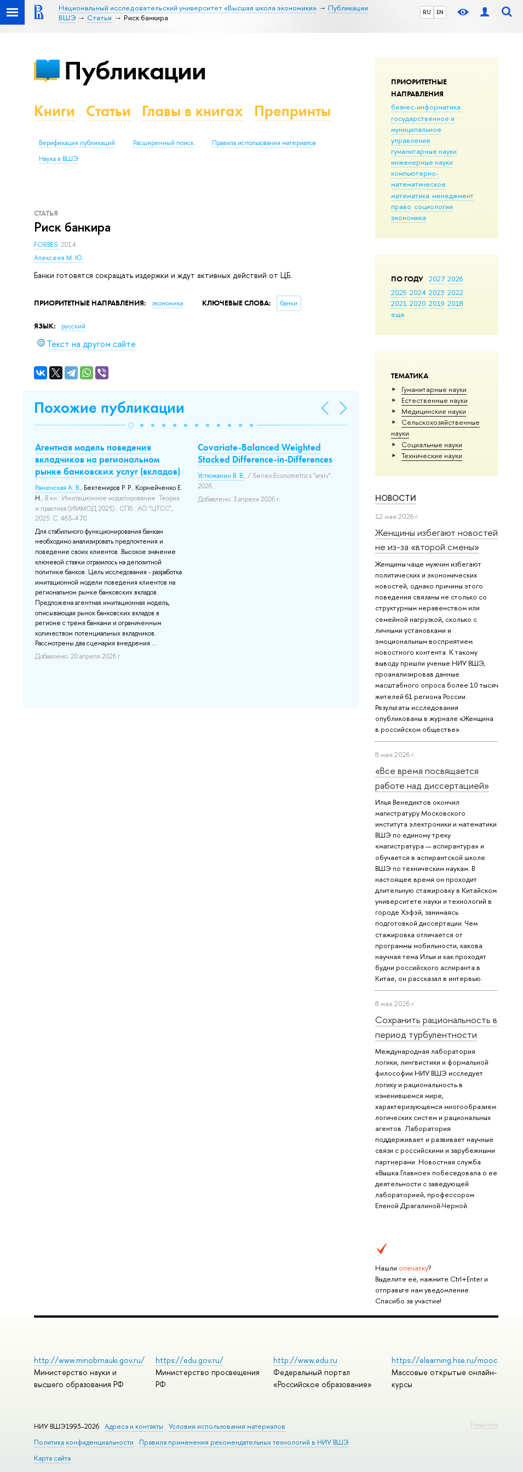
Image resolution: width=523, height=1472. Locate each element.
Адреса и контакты (134, 1426)
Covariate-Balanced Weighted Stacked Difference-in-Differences (265, 453)
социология (433, 206)
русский (73, 326)
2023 (437, 292)
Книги (54, 110)
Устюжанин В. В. (221, 475)
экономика (408, 217)
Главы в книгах (192, 110)
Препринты (292, 110)
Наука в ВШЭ (58, 158)
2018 (455, 303)
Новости (395, 498)
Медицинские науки (433, 411)
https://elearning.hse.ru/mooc (444, 1360)
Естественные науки (434, 400)
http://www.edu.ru (305, 1360)
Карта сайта (52, 1458)
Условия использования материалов (227, 1426)
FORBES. (47, 244)
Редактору (484, 1424)
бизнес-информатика (426, 107)
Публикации (135, 70)
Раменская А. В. (58, 487)
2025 (399, 292)
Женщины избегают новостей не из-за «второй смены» (436, 539)
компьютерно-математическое (418, 178)
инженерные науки (422, 162)
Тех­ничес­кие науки (431, 455)
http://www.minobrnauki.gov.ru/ (89, 1360)
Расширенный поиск (163, 142)
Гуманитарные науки (434, 389)
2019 (437, 303)
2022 (455, 292)
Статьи (108, 110)
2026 (455, 279)
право (401, 206)
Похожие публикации (109, 407)
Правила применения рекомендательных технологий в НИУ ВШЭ (244, 1442)
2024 (418, 292)
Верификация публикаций (77, 142)
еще (398, 314)
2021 (399, 303)
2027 (437, 279)
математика (410, 195)
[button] (130, 425)
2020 (418, 303)
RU (427, 12)
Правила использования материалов (264, 142)
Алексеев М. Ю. (59, 257)
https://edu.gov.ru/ (189, 1360)
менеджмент (453, 195)
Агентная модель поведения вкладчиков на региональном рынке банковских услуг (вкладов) (107, 459)
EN (440, 12)
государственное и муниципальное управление (423, 129)
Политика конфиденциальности (84, 1442)
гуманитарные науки (424, 151)
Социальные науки (431, 444)
